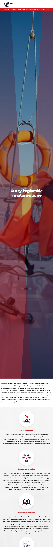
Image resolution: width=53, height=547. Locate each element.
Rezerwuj (42, 9)
